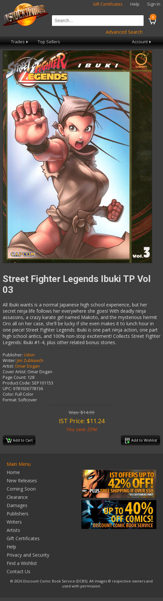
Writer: (9, 360)
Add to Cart (19, 441)
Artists (13, 530)
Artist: (8, 366)
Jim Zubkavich (30, 360)
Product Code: (17, 383)
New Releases (22, 480)
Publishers (17, 513)
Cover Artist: (14, 372)
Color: (8, 394)
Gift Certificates (108, 4)
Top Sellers (49, 42)
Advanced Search (124, 32)
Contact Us (18, 571)
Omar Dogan (27, 366)
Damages (17, 505)
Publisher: (13, 355)
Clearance (17, 497)
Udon (29, 355)
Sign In (153, 4)
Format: (10, 400)
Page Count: (14, 377)
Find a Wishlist (22, 563)
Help (135, 4)
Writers (14, 522)
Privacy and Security (28, 555)
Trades (20, 42)
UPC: (7, 388)
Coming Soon (21, 489)
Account (142, 42)
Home (13, 472)
